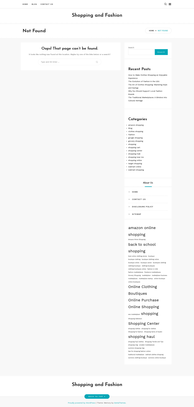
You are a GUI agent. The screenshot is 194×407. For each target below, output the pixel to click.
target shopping (135, 163)
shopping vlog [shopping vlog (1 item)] (133, 345)
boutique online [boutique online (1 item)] (133, 263)
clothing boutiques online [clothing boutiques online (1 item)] (137, 269)
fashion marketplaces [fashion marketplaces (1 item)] (135, 272)
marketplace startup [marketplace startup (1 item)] (146, 278)
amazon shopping (136, 125)
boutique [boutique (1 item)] (151, 256)
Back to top (97, 396)
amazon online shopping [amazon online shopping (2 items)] (142, 231)
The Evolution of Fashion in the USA (143, 81)
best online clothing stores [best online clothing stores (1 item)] (137, 256)
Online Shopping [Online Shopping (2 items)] (143, 307)
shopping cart (134, 147)
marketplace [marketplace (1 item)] (146, 275)
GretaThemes (120, 403)
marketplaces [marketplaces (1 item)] (133, 278)
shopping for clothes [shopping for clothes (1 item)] (149, 328)
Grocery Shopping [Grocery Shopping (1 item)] (134, 275)
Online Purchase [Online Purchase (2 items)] (143, 300)
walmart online (134, 167)
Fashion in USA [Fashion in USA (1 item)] (152, 269)
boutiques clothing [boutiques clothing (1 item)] (159, 263)
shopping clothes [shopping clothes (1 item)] (134, 328)
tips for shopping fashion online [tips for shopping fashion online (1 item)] (139, 351)
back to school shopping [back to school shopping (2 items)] (142, 247)
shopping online (135, 160)
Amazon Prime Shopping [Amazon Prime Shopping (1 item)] (136, 239)
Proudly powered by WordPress (82, 403)
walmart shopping (136, 170)
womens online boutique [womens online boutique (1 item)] (157, 358)
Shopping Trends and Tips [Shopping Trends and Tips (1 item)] (154, 342)
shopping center (135, 151)
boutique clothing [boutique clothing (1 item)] (134, 259)
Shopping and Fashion (97, 15)
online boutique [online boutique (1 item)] (159, 278)
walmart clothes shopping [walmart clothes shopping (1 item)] (154, 354)
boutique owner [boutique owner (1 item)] (146, 263)
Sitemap (136, 214)
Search (131, 47)
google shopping (135, 138)
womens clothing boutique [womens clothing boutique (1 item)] (137, 358)
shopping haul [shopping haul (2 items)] (141, 336)
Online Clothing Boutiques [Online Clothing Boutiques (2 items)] (142, 290)
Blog (34, 4)
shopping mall (134, 154)
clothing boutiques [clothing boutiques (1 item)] (148, 266)
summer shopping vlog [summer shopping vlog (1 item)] (136, 348)
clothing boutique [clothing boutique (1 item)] (134, 266)
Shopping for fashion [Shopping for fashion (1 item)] (135, 332)
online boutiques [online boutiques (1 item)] (134, 282)
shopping (132, 144)
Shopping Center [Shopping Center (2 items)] (143, 323)
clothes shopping (135, 131)
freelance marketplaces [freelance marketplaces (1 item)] (152, 272)
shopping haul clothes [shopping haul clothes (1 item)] (136, 342)
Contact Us (47, 4)
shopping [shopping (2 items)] (149, 313)
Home (25, 4)
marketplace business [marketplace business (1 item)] (159, 275)
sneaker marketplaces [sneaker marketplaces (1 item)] (147, 345)
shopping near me (136, 157)
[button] (165, 4)
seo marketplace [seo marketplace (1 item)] (134, 314)
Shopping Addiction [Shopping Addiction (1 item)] (135, 319)
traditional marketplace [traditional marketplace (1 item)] (136, 354)
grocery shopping (135, 141)
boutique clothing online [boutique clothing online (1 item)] (150, 259)
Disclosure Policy (142, 207)
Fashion (131, 135)
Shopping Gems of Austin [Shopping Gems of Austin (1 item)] (153, 332)
